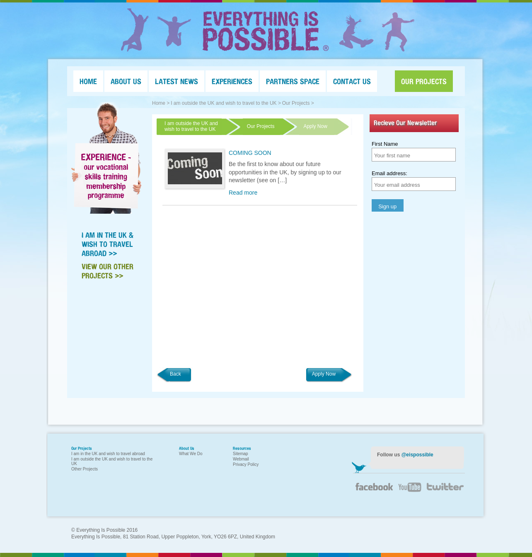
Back (175, 374)
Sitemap (240, 453)
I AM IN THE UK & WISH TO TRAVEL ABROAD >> (107, 244)
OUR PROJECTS (424, 81)
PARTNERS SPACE (292, 81)
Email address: (389, 173)
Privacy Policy (246, 464)
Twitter (444, 492)
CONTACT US (352, 81)
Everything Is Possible (266, 31)
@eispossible (417, 455)
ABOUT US (126, 81)
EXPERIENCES (232, 81)
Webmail (241, 459)
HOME (88, 81)
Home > (160, 103)
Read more (243, 192)
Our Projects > (298, 103)
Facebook (373, 490)
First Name (385, 144)
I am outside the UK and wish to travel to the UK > (226, 103)
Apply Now (324, 374)
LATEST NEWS (176, 81)
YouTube (408, 492)
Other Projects (84, 469)
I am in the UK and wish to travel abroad (108, 453)
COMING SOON (250, 152)
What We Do (191, 453)
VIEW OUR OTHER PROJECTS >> (107, 271)
